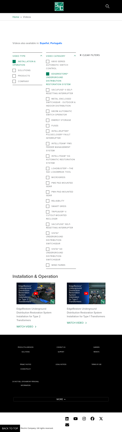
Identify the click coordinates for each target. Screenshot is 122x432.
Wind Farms (55, 265)
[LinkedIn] (67, 418)
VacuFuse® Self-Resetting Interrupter (59, 226)
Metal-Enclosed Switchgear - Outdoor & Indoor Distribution (61, 102)
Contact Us (61, 347)
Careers (96, 347)
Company (21, 81)
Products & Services (25, 347)
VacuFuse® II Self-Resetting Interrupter (59, 91)
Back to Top (10, 428)
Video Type (19, 56)
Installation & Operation (24, 63)
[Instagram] (84, 418)
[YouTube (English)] (75, 418)
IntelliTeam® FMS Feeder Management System (59, 147)
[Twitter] (101, 418)
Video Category (55, 56)
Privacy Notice (25, 364)
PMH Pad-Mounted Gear (59, 193)
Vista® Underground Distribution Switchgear (54, 238)
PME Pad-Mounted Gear (59, 184)
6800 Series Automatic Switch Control (57, 65)
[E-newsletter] (67, 425)
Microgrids (55, 177)
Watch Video (25, 326)
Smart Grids (56, 206)
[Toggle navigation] (7, 6)
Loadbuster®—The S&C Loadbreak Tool (59, 170)
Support (61, 352)
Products (21, 75)
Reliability (55, 200)
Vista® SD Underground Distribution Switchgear (54, 254)
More (60, 399)
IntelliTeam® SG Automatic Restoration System (60, 159)
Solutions (22, 70)
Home (16, 17)
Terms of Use (96, 364)
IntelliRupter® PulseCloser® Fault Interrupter (58, 134)
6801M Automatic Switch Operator (59, 113)
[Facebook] (92, 418)
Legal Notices (61, 364)
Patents (96, 352)
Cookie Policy (25, 369)
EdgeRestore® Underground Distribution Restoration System (58, 79)
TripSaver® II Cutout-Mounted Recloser (56, 215)
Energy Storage (58, 120)
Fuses (52, 125)
